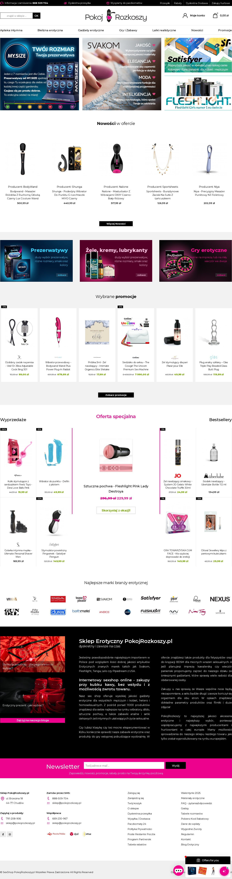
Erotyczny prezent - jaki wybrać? (23, 705)
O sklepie (133, 808)
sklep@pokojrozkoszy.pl (66, 802)
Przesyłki (165, 3)
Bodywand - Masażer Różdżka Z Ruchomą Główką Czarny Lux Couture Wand (22, 195)
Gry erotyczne (209, 250)
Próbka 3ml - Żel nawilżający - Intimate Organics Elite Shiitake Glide (97, 366)
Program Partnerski (139, 839)
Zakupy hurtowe (221, 3)
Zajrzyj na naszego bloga (33, 720)
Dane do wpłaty (190, 823)
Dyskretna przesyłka (140, 813)
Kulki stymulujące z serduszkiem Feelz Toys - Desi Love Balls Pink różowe (18, 484)
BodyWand (30, 186)
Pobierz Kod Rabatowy (195, 818)
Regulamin (187, 834)
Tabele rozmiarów (192, 813)
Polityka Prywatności (140, 829)
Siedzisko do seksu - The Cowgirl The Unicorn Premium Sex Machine (135, 366)
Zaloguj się (134, 792)
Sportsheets (170, 186)
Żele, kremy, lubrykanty (116, 250)
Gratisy (185, 808)
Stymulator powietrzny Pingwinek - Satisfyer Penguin (54, 553)
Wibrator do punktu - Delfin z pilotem (54, 483)
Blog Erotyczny (190, 844)
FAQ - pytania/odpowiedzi (196, 803)
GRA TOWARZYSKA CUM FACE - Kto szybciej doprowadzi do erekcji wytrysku (178, 553)
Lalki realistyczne (164, 30)
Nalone (123, 186)
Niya (216, 186)
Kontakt (186, 839)
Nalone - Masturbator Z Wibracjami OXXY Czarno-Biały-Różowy (116, 195)
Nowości (197, 30)
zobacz (62, 275)
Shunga (77, 186)
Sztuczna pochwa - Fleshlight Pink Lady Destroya (116, 488)
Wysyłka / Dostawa (139, 818)
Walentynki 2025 (191, 792)
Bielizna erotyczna (50, 30)
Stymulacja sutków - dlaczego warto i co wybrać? (28, 666)
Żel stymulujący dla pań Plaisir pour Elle (175, 364)
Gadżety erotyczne (91, 30)
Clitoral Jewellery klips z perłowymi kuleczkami (213, 552)
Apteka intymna (11, 30)
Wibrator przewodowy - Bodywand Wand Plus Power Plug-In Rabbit (58, 366)
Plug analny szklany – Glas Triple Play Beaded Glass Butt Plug (213, 366)
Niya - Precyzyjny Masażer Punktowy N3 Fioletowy (209, 193)
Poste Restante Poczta (141, 834)
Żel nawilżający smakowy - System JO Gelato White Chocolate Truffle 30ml (177, 484)
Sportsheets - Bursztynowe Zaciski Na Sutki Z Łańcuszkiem (162, 195)
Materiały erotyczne (193, 798)
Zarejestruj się (136, 798)
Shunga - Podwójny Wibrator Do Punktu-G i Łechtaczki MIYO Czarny (69, 195)
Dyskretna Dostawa (197, 3)
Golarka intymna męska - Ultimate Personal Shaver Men (18, 553)
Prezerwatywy (49, 250)
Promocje (225, 30)
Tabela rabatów (137, 844)
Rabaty (178, 3)
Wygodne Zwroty (191, 829)
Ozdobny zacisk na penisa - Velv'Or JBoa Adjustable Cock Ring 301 (19, 366)
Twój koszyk (135, 803)
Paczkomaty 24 (137, 823)
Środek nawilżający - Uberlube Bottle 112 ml (213, 483)
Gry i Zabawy (128, 30)
